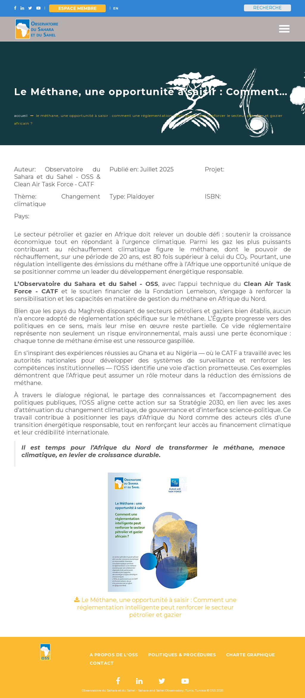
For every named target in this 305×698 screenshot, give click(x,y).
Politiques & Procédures (182, 654)
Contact (102, 663)
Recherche (267, 7)
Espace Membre (77, 8)
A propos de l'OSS (114, 654)
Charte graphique (250, 654)
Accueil (21, 115)
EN (115, 8)
